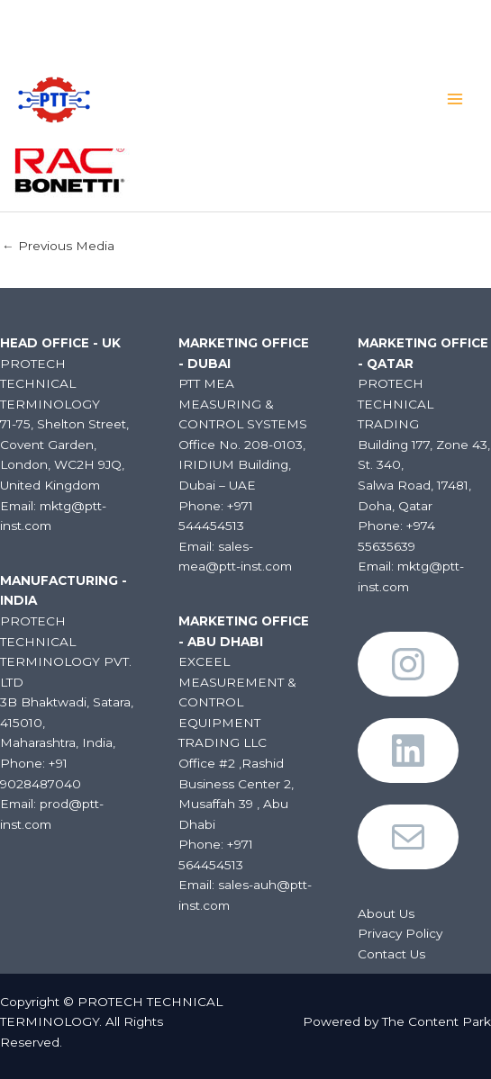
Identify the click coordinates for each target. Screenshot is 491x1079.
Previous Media (58, 245)
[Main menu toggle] (455, 98)
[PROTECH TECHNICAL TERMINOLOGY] (54, 98)
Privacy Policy (400, 933)
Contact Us (391, 954)
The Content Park (436, 1021)
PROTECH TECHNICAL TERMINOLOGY (206, 92)
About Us (386, 913)
